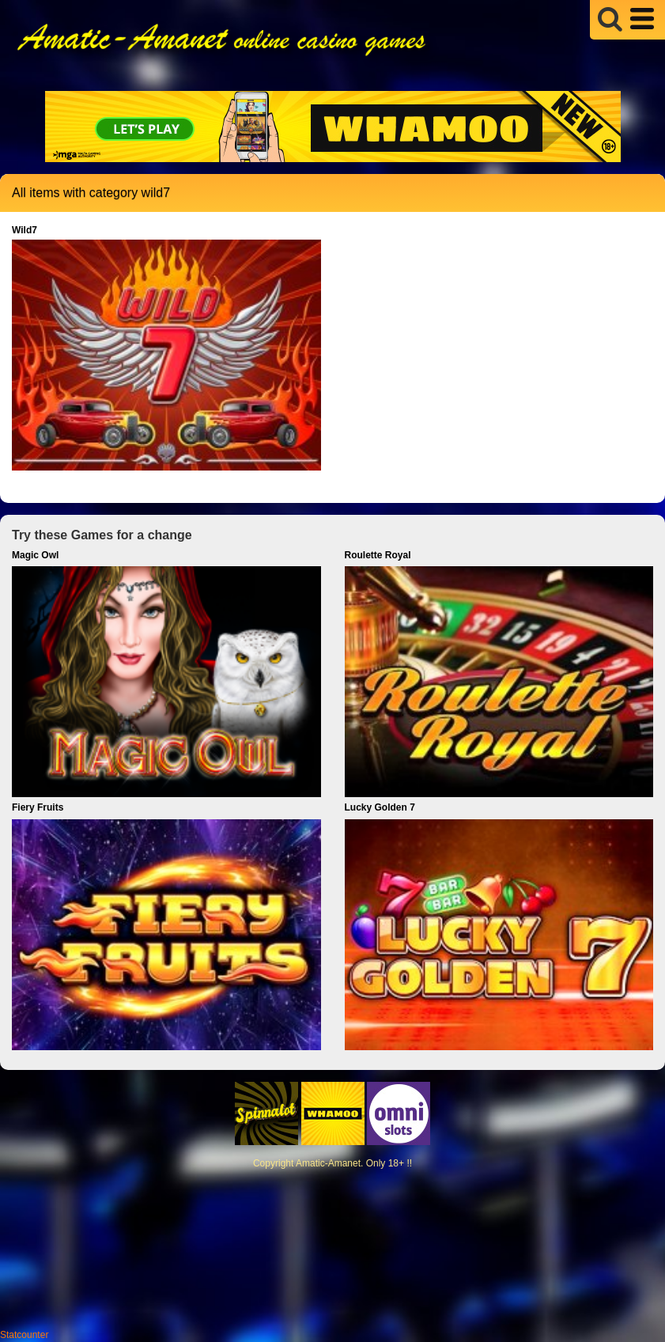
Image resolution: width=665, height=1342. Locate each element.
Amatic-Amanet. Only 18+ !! (354, 1163)
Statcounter (24, 1334)
